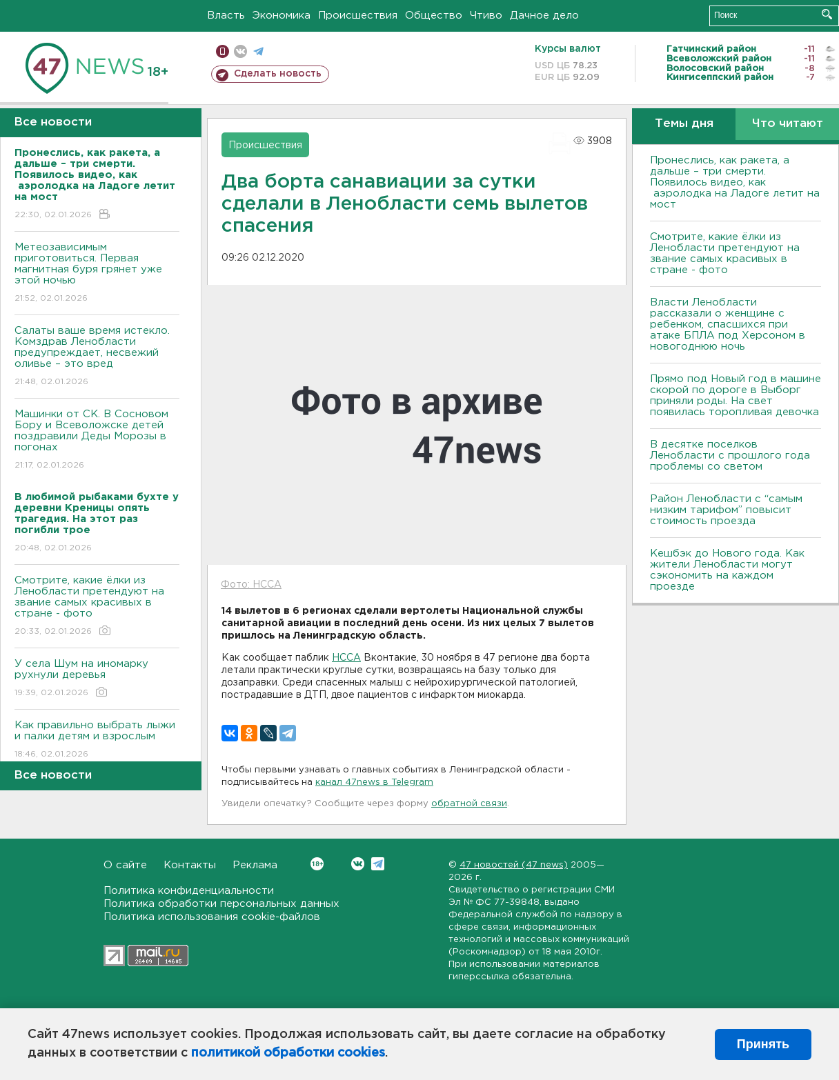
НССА (346, 658)
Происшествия (357, 15)
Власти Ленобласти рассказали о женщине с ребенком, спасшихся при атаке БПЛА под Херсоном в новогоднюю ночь (727, 324)
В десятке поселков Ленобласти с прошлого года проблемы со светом (730, 455)
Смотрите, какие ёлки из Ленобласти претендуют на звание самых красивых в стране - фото (96, 606)
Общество (433, 15)
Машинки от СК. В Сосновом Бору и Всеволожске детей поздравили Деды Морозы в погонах (96, 440)
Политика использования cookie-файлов (211, 916)
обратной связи (469, 804)
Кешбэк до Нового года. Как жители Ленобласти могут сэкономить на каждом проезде (727, 570)
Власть (226, 15)
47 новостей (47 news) (514, 865)
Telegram (377, 863)
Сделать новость (278, 74)
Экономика (281, 15)
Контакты (190, 865)
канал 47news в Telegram (374, 782)
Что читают (787, 124)
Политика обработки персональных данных (221, 903)
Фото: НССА (251, 585)
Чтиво (486, 15)
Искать (827, 14)
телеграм (258, 51)
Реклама (255, 865)
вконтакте (240, 51)
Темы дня (684, 124)
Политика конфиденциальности (188, 890)
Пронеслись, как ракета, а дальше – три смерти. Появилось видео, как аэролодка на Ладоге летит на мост (735, 182)
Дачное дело (544, 15)
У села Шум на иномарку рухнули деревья (96, 679)
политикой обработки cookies (288, 1053)
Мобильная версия (222, 51)
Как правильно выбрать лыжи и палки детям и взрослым (96, 740)
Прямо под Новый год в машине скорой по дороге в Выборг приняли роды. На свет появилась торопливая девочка (735, 395)
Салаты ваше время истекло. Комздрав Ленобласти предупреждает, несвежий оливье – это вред (96, 357)
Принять (763, 1044)
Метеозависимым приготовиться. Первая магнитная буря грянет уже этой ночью (96, 273)
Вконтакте (317, 863)
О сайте (125, 865)
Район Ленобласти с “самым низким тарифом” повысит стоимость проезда (726, 510)
